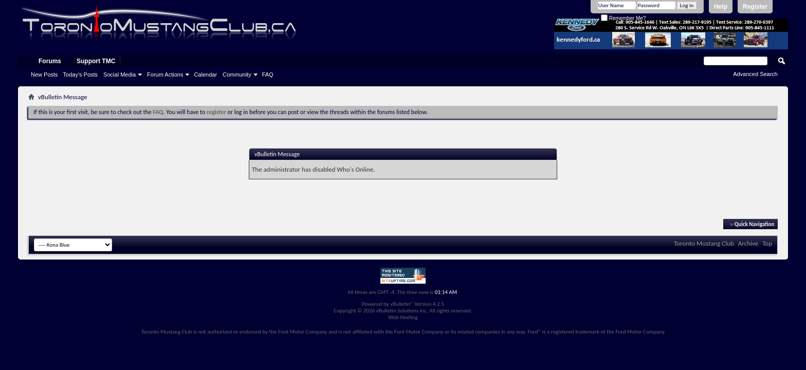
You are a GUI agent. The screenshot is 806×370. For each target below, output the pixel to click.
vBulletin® (401, 304)
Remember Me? (623, 18)
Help (720, 6)
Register (755, 6)
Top (767, 243)
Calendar (205, 74)
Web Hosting (402, 317)
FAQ (267, 74)
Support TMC (96, 61)
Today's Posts (80, 74)
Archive (748, 243)
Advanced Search (755, 74)
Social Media (119, 74)
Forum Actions (165, 74)
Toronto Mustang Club (704, 243)
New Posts (44, 74)
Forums (50, 61)
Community (237, 74)
